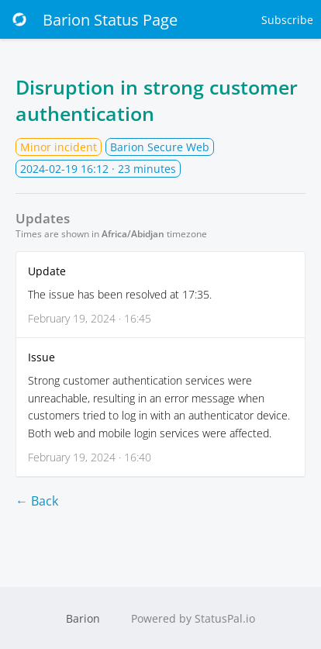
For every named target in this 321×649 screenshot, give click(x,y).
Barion (83, 618)
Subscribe (287, 19)
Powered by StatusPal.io (193, 618)
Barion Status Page (93, 19)
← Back (37, 500)
